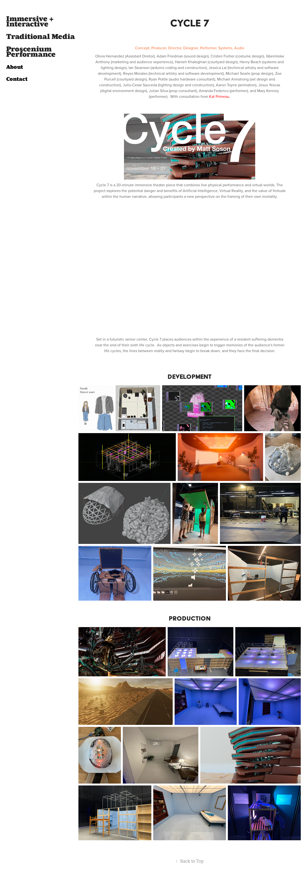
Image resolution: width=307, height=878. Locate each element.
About (14, 67)
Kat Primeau (219, 96)
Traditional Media (40, 36)
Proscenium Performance (31, 52)
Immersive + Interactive (30, 21)
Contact (17, 79)
